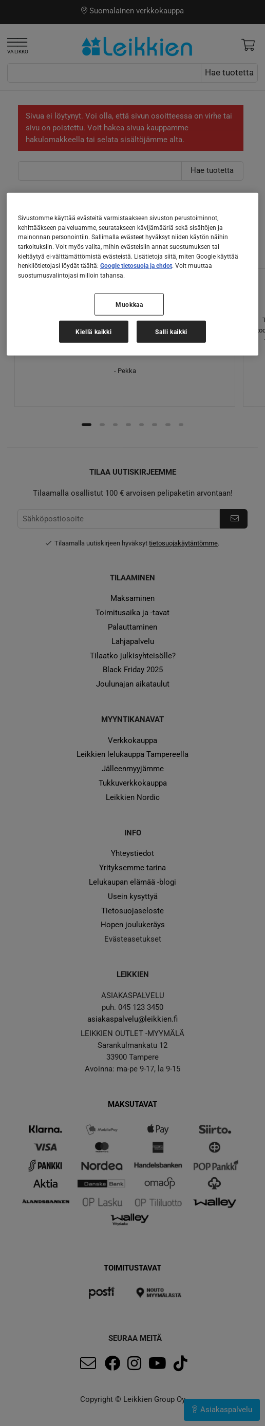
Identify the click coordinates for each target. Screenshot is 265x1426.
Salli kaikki (171, 332)
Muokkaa (129, 304)
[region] (132, 274)
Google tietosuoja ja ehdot (136, 265)
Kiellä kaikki (93, 332)
